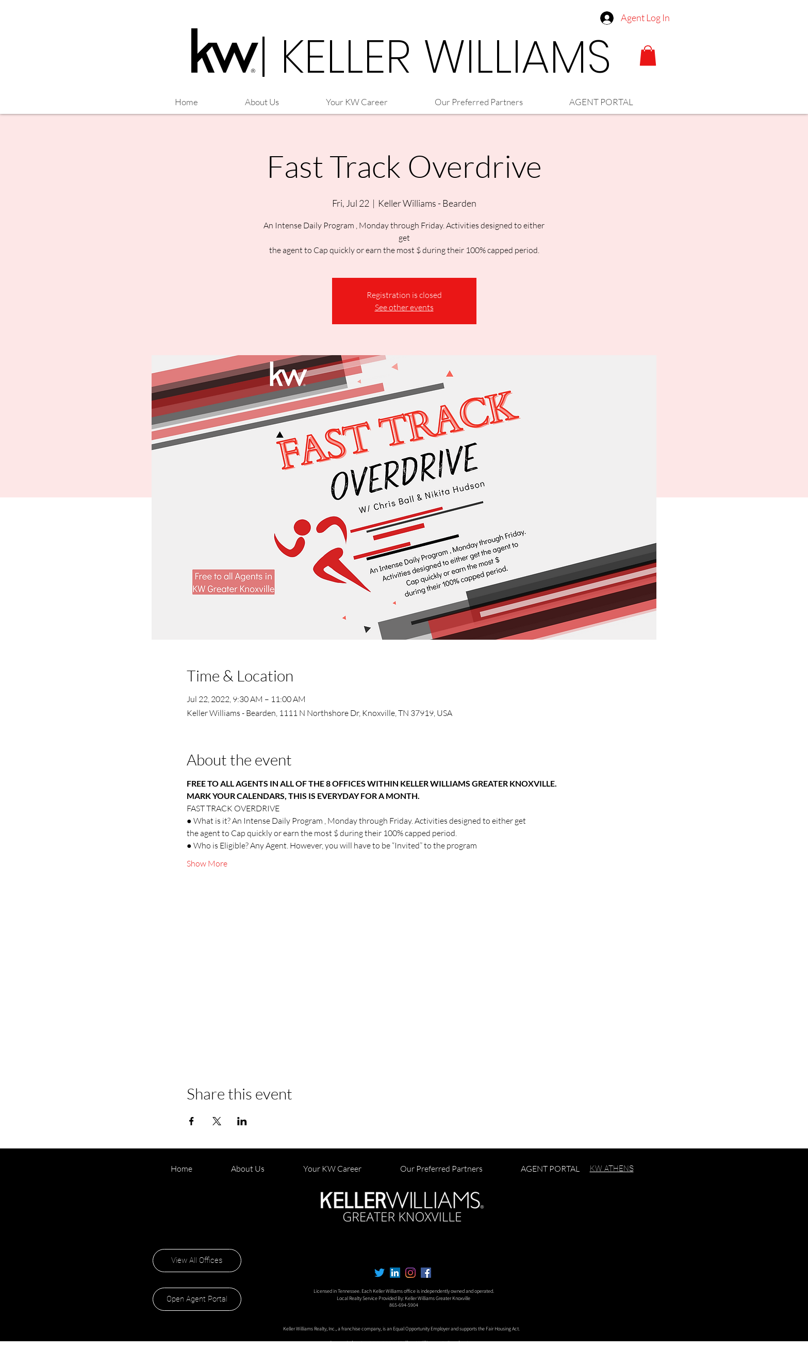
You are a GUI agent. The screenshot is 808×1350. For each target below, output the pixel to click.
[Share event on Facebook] (191, 1121)
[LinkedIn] (395, 1273)
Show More (207, 863)
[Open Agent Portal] (197, 1299)
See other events (404, 307)
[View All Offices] (197, 1260)
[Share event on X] (217, 1121)
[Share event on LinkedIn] (242, 1121)
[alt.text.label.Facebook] (426, 1273)
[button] (647, 55)
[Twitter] (379, 1273)
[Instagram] (410, 1273)
